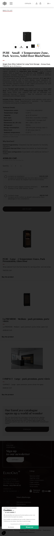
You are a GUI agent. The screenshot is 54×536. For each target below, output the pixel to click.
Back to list (7, 10)
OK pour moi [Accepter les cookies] (29, 527)
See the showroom (10, 491)
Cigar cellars (34, 482)
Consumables (34, 484)
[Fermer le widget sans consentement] (10, 508)
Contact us (7, 488)
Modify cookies (35, 530)
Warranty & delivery (23, 502)
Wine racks (34, 486)
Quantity (6, 166)
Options (5, 171)
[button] (4, 533)
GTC (27, 530)
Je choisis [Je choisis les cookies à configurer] (11, 527)
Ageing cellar (35, 478)
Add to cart (27, 209)
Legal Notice (8, 530)
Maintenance (21, 504)
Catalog (28, 3)
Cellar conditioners (37, 480)
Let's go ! (15, 459)
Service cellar (35, 476)
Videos (19, 506)
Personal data (19, 530)
